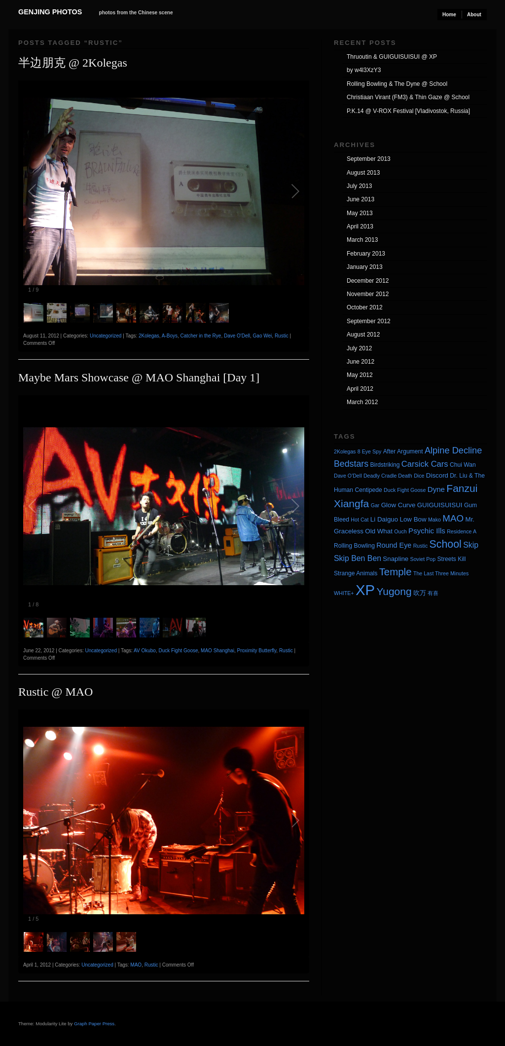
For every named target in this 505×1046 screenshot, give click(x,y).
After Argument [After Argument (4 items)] (403, 451)
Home (449, 14)
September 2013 (369, 158)
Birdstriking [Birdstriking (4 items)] (384, 464)
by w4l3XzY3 (364, 70)
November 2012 (368, 294)
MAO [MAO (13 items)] (453, 518)
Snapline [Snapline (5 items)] (395, 558)
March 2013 (362, 239)
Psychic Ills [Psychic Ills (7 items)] (426, 530)
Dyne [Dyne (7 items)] (436, 489)
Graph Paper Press (94, 1023)
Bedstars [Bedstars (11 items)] (351, 464)
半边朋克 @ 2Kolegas (72, 62)
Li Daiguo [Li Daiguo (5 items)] (384, 519)
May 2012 (360, 375)
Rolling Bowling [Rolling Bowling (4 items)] (354, 545)
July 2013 (359, 186)
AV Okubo (145, 650)
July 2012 (359, 348)
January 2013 (365, 266)
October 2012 (365, 307)
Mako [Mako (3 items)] (434, 520)
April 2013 (360, 226)
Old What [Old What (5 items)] (379, 531)
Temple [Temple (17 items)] (395, 571)
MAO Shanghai (217, 650)
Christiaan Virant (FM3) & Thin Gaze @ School (408, 97)
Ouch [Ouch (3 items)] (400, 531)
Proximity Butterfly (256, 650)
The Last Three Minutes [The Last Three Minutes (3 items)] (441, 573)
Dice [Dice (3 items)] (419, 476)
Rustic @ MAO (55, 691)
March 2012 (362, 402)
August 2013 (363, 172)
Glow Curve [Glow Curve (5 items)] (398, 505)
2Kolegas (149, 335)
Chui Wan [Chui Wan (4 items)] (463, 464)
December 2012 (368, 280)
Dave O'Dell (237, 335)
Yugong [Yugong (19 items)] (393, 591)
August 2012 (363, 334)
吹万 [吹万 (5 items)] (419, 593)
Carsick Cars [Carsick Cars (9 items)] (424, 464)
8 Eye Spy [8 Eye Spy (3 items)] (370, 451)
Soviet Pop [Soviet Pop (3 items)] (423, 559)
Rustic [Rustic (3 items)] (420, 546)
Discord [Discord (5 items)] (437, 475)
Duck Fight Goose (178, 650)
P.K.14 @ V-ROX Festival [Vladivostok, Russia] (408, 111)
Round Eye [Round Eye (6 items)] (393, 545)
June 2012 (360, 361)
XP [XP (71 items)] (365, 590)
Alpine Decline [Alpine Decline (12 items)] (453, 450)
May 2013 (360, 213)
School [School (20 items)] (446, 544)
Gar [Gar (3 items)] (375, 505)
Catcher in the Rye (200, 335)
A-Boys (170, 335)
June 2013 (360, 199)
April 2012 (360, 388)
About (474, 14)
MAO (136, 965)
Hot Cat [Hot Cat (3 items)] (359, 520)
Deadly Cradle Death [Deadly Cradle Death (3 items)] (387, 476)
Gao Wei (262, 335)
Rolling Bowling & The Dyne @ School (397, 83)
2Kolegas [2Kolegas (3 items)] (345, 451)
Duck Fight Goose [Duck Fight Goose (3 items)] (405, 490)
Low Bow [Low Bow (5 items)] (413, 519)
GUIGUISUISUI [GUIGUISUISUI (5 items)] (440, 505)
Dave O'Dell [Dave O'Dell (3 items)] (348, 476)
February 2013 (366, 253)
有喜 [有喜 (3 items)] (433, 593)
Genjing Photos (50, 12)
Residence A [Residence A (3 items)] (461, 531)
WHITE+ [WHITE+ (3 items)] (344, 593)
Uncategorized (105, 335)
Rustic (282, 335)
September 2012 (369, 321)
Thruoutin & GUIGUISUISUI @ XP (392, 56)
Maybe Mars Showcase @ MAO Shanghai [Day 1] (138, 377)
